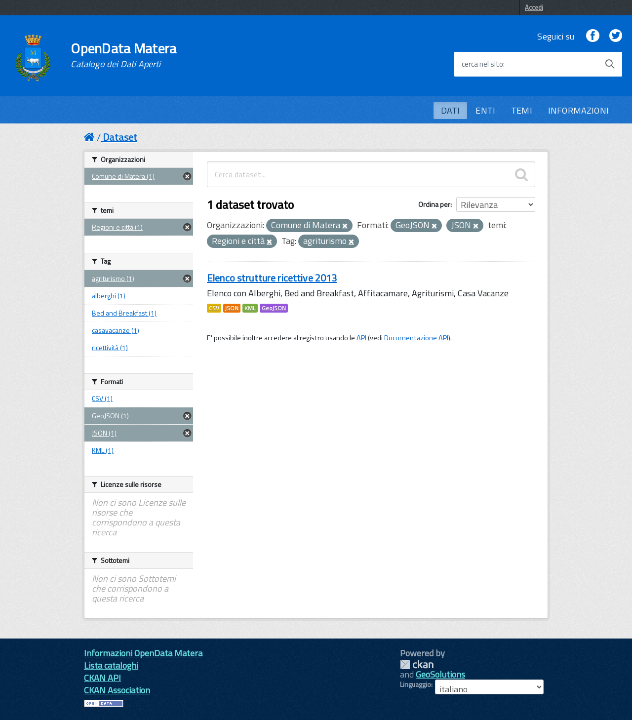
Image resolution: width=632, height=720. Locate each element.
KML (250, 308)
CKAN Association (117, 690)
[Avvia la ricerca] (609, 64)
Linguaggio (415, 684)
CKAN (417, 664)
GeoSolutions (440, 674)
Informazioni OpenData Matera (143, 653)
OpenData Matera (123, 55)
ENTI (485, 110)
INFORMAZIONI (578, 110)
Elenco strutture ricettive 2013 (272, 277)
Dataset (120, 137)
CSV (214, 308)
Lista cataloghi (111, 665)
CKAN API (102, 677)
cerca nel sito (482, 64)
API (361, 337)
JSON (231, 308)
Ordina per (434, 204)
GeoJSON (274, 308)
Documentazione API (416, 337)
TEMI (521, 110)
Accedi (534, 7)
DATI (450, 110)
